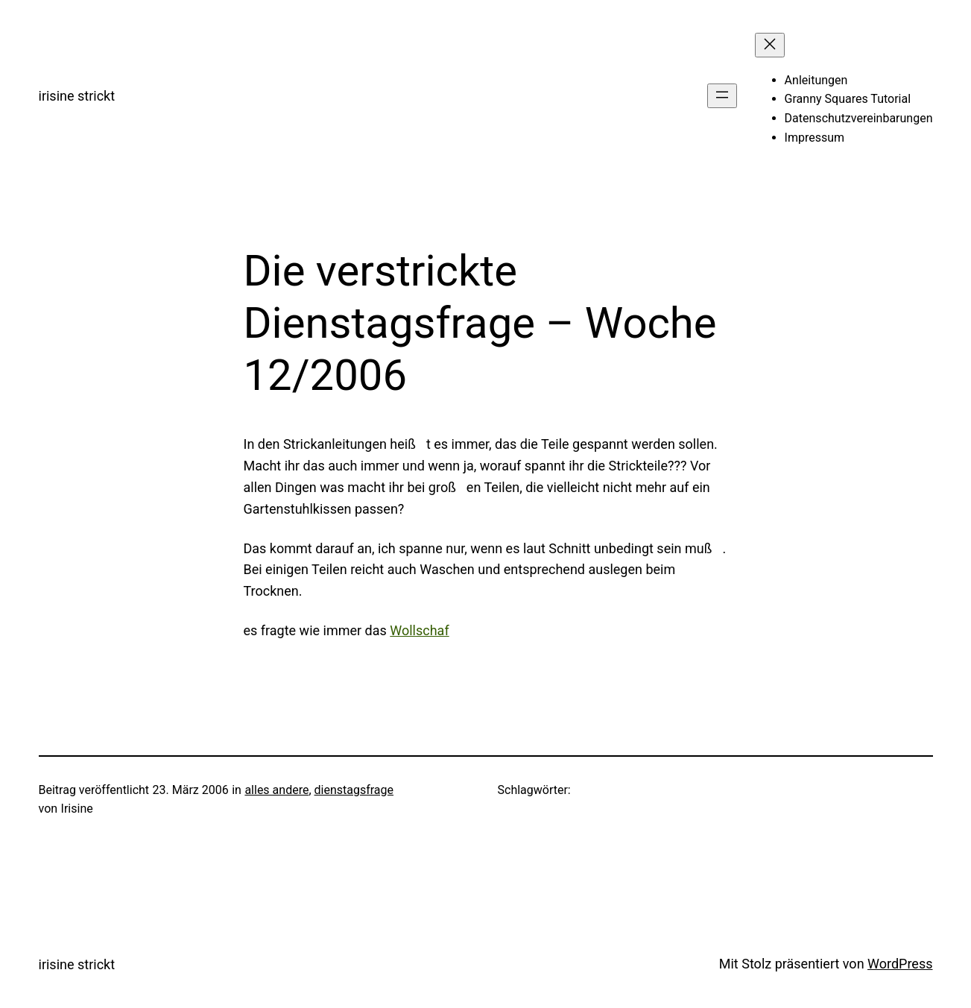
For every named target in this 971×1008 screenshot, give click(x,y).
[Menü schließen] (770, 45)
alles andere (276, 790)
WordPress (899, 963)
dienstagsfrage (354, 790)
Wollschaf (419, 630)
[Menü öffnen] (722, 96)
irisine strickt (77, 96)
